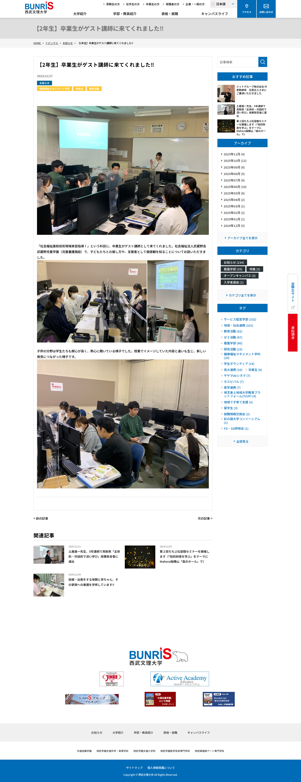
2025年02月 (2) (234, 216)
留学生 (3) (231, 428)
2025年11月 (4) (234, 154)
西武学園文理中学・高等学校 (109, 751)
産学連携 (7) (232, 407)
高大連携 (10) (233, 383)
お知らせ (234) (234, 267)
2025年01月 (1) (234, 223)
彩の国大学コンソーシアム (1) (242, 441)
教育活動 (94, 88)
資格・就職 (169, 13)
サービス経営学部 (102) (240, 332)
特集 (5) (229, 281)
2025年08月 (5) (234, 175)
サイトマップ (133, 767)
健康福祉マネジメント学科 (55, 88)
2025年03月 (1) (234, 209)
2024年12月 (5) (234, 230)
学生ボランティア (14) (239, 377)
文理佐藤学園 (78, 751)
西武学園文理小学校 (143, 751)
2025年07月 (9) (234, 182)
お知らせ (45, 83)
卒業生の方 (152, 4)
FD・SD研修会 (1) (236, 449)
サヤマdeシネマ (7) (237, 395)
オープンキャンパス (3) (240, 287)
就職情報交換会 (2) (237, 434)
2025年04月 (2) (234, 202)
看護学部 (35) (233, 274)
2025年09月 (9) (234, 168)
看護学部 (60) (233, 356)
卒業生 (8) (231, 389)
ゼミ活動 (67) (233, 350)
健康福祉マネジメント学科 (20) (242, 369)
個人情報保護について (161, 767)
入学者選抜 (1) (234, 294)
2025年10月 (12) (235, 161)
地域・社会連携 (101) (239, 338)
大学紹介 (80, 13)
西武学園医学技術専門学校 (177, 751)
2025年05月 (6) (234, 195)
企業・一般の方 (195, 4)
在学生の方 (133, 4)
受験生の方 (113, 4)
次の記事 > (204, 518)
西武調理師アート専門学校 (214, 751)
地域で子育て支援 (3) (239, 422)
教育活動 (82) (233, 344)
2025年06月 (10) (235, 189)
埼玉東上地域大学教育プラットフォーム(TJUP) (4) (242, 414)
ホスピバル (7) (234, 401)
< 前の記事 (40, 518)
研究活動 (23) (233, 362)
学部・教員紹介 (124, 13)
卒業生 (79, 88)
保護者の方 (172, 4)
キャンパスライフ (214, 13)
